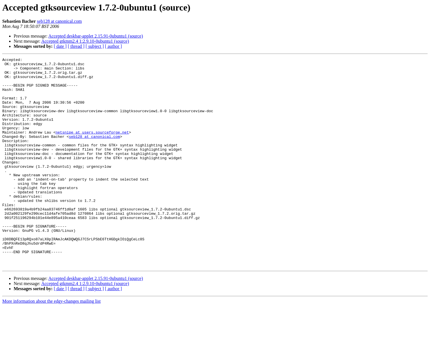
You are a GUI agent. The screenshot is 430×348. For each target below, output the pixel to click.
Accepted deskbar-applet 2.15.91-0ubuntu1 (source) (95, 36)
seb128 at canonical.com (59, 21)
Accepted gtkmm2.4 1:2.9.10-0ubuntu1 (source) (85, 41)
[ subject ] (95, 46)
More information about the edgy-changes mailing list (51, 343)
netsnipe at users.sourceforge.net (92, 147)
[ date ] (60, 46)
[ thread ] (76, 46)
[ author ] (113, 46)
